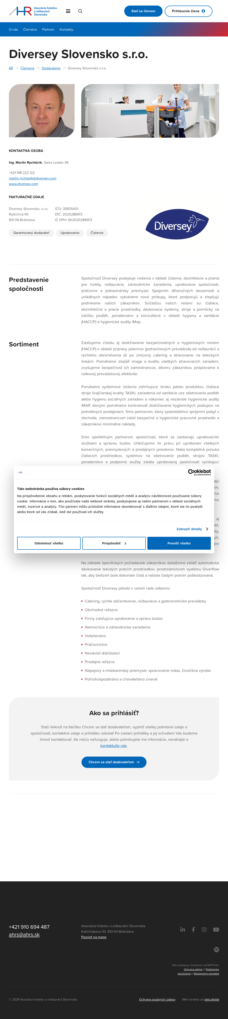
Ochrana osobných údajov (157, 999)
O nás (13, 29)
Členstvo (30, 29)
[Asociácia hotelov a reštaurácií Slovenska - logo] (33, 11)
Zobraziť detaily (189, 529)
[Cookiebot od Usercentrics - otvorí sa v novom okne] (191, 472)
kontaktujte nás (113, 745)
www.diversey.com (23, 183)
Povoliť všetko (179, 543)
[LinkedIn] (182, 929)
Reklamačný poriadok (206, 973)
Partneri (48, 29)
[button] (68, 11)
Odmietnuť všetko (49, 543)
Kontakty (66, 29)
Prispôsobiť (114, 543)
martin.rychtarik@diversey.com (32, 178)
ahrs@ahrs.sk (24, 934)
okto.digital (211, 999)
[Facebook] (193, 929)
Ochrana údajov (193, 969)
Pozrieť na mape (93, 936)
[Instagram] (204, 929)
